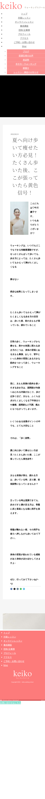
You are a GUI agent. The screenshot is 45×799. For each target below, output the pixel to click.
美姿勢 (26, 59)
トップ (24, 13)
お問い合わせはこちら (10, 702)
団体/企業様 (24, 29)
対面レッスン (24, 17)
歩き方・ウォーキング (26, 63)
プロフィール (24, 34)
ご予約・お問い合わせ (24, 42)
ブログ (26, 51)
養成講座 (24, 25)
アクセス (24, 38)
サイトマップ (16, 700)
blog (24, 46)
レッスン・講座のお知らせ (25, 72)
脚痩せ (26, 67)
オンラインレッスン (24, 21)
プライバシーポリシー (7, 700)
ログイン (43, 700)
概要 (1, 700)
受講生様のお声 (26, 55)
